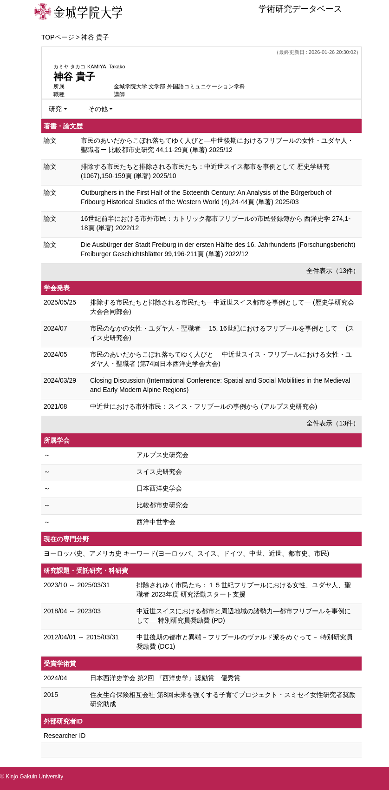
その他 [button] (98, 109)
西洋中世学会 (155, 521)
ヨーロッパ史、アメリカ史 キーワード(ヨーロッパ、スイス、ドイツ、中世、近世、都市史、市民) (186, 553)
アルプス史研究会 (162, 454)
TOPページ (57, 37)
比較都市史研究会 (162, 505)
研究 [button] (55, 109)
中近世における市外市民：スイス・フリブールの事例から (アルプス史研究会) (203, 406)
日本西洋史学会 (159, 488)
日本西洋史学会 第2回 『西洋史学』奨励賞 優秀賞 (165, 678)
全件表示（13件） (332, 270)
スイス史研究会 (159, 471)
